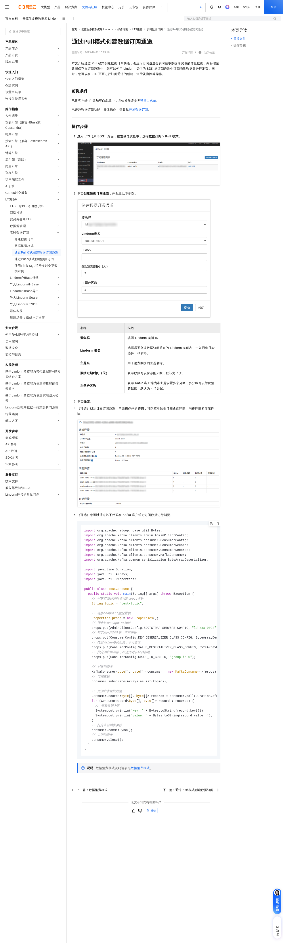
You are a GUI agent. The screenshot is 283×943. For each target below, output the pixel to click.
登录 (273, 7)
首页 (74, 29)
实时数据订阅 (155, 29)
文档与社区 (89, 7)
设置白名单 (148, 100)
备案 (236, 7)
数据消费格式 (140, 778)
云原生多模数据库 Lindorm (41, 18)
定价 (122, 7)
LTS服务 (137, 29)
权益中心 (108, 7)
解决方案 (71, 7)
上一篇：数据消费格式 (89, 800)
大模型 (45, 7)
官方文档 (11, 18)
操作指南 (122, 29)
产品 (57, 7)
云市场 (133, 7)
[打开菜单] (7, 7)
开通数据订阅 (138, 109)
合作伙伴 (149, 7)
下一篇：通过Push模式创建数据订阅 (191, 800)
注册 (257, 7)
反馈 (151, 820)
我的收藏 (209, 52)
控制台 (247, 7)
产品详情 (187, 52)
